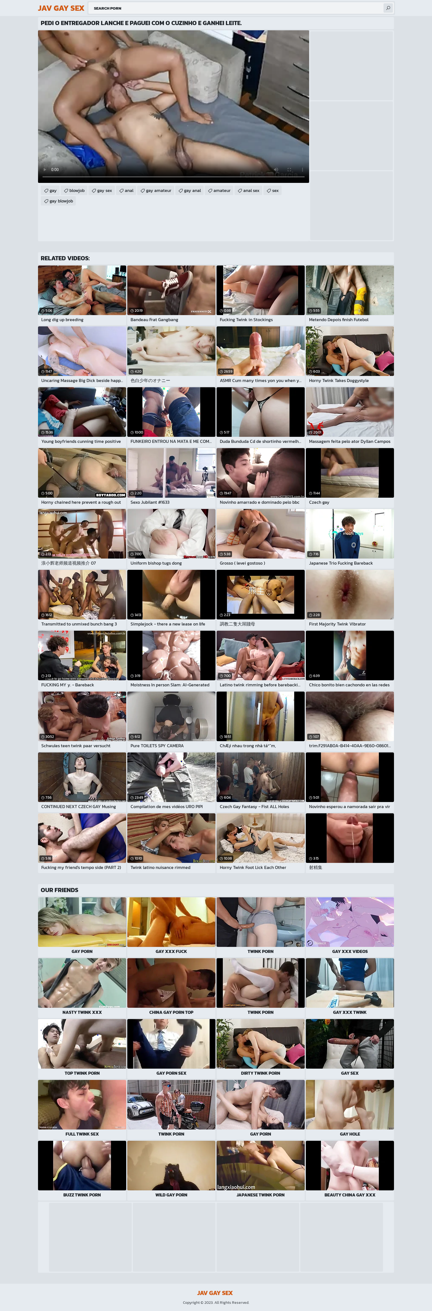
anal (129, 190)
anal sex (251, 190)
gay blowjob (61, 200)
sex (275, 190)
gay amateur (158, 190)
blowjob (77, 190)
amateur (222, 190)
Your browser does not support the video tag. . (173, 106)
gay (53, 190)
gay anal (192, 190)
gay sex (104, 190)
